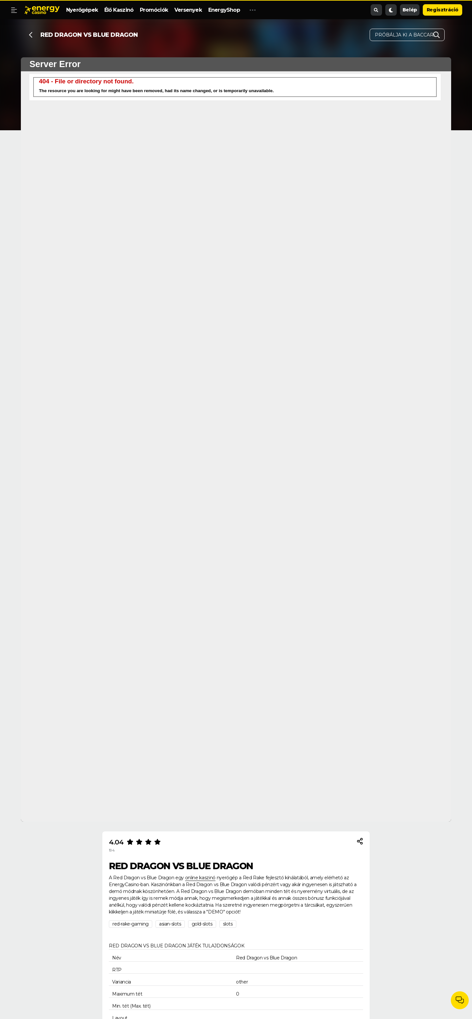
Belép (410, 10)
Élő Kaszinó (118, 10)
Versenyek (188, 10)
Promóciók (154, 10)
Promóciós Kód (266, 10)
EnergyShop (224, 10)
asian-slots (170, 924)
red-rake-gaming (130, 924)
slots (228, 924)
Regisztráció (442, 10)
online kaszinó (200, 878)
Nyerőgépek (82, 10)
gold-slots (202, 924)
